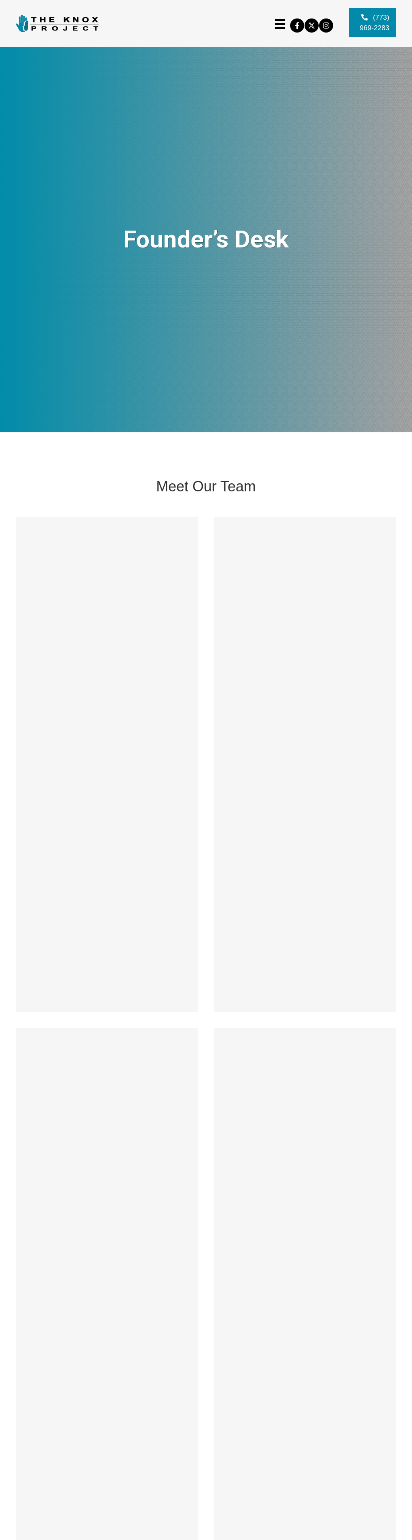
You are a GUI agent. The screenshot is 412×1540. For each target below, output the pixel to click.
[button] (297, 32)
